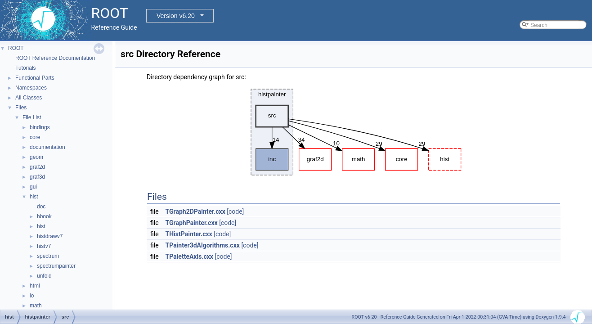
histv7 (44, 246)
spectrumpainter (56, 266)
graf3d (37, 177)
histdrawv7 (50, 236)
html (35, 286)
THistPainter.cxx (189, 234)
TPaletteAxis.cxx (189, 256)
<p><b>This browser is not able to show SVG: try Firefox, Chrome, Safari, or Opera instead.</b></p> (353, 132)
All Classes (28, 97)
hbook (44, 216)
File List (31, 117)
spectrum (48, 256)
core (35, 137)
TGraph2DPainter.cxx (195, 211)
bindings (40, 127)
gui (33, 187)
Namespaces (31, 88)
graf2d (37, 167)
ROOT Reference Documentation (55, 58)
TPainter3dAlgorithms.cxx (203, 245)
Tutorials (25, 68)
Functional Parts (34, 78)
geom (36, 157)
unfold (44, 276)
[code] (235, 211)
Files (21, 107)
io (32, 295)
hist (34, 197)
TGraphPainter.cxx (192, 222)
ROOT (16, 48)
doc (41, 206)
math (36, 305)
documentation (47, 147)
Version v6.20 (176, 15)
